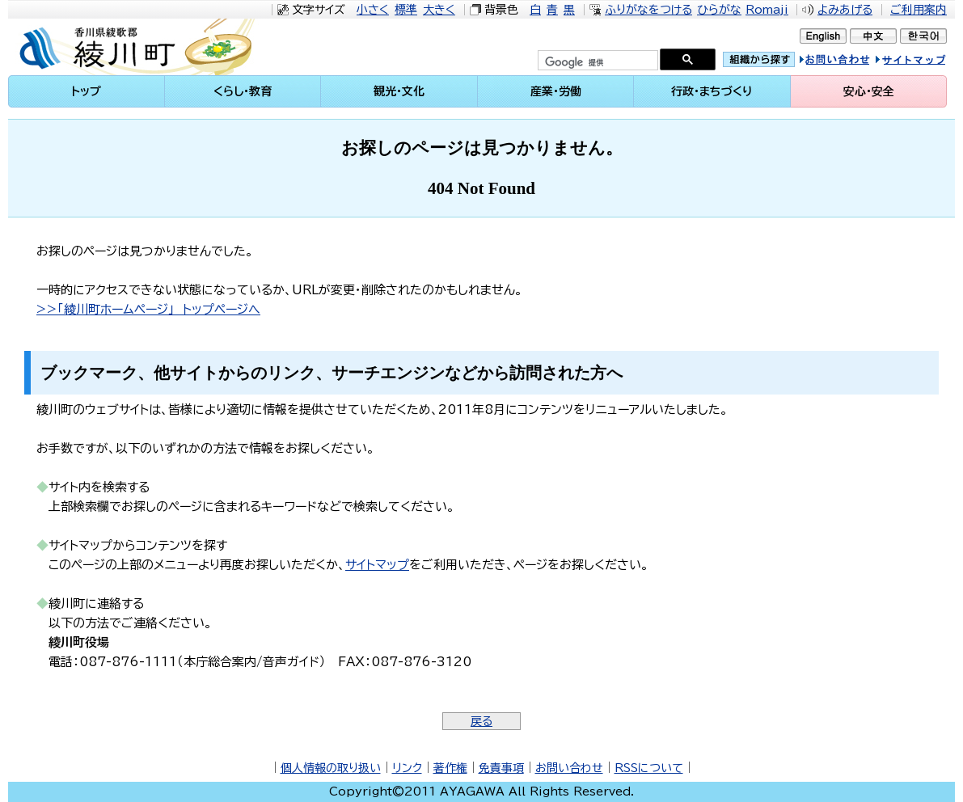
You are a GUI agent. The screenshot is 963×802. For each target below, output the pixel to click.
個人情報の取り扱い (331, 768)
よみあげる (844, 9)
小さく (373, 9)
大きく (439, 9)
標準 (406, 9)
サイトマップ (926, 62)
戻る (481, 721)
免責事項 (501, 768)
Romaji (766, 9)
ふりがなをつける (648, 9)
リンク (407, 768)
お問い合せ (851, 62)
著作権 (450, 768)
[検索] (596, 62)
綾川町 (145, 47)
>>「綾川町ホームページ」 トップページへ (148, 309)
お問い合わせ (569, 768)
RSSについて (649, 768)
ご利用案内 (918, 9)
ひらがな (719, 9)
